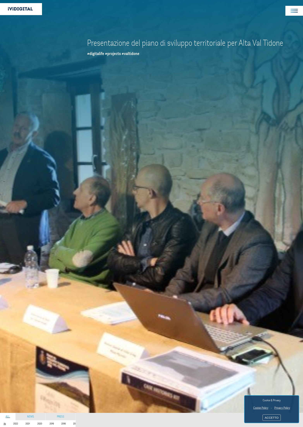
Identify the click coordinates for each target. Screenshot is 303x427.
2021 (28, 423)
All (8, 416)
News (30, 416)
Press (60, 416)
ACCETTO (271, 417)
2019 (52, 423)
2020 (39, 423)
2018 (63, 423)
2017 (75, 423)
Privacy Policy (282, 408)
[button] (294, 11)
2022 (15, 423)
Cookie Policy (260, 408)
